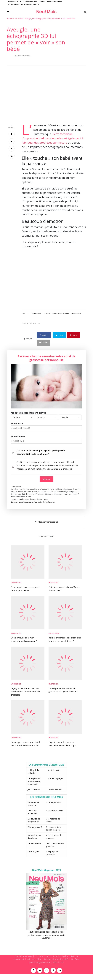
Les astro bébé (34, 843)
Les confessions (55, 789)
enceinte (47, 314)
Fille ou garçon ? (35, 827)
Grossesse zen (54, 633)
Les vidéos (19, 18)
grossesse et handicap (60, 314)
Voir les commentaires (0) (46, 522)
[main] (46, 486)
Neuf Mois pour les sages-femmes (22, 1)
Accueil (10, 18)
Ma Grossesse (16, 583)
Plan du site (58, 962)
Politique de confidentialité (56, 959)
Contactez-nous (42, 956)
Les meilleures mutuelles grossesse (23, 4)
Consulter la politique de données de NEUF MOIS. (29, 499)
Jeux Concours (34, 789)
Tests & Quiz (33, 851)
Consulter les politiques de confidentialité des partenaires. (33, 502)
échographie (36, 314)
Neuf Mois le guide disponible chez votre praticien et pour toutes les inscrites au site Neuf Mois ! (46, 935)
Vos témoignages (55, 778)
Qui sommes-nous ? (23, 956)
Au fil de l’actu (54, 770)
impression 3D (76, 314)
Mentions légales (60, 956)
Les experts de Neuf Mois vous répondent (34, 781)
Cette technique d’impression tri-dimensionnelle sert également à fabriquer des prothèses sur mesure (53, 138)
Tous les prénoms (54, 802)
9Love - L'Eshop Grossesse (51, 1)
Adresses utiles (34, 959)
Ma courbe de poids (54, 810)
